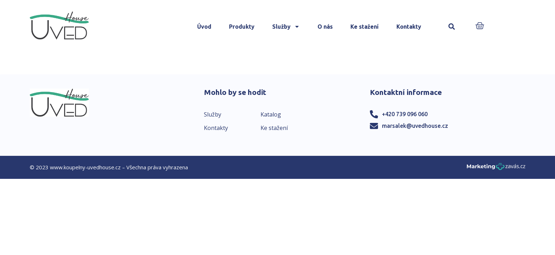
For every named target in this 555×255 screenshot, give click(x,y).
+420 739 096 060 (405, 114)
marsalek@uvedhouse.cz (415, 126)
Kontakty (408, 26)
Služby (286, 26)
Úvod (204, 26)
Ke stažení (364, 26)
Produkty (241, 26)
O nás (325, 26)
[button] (452, 27)
